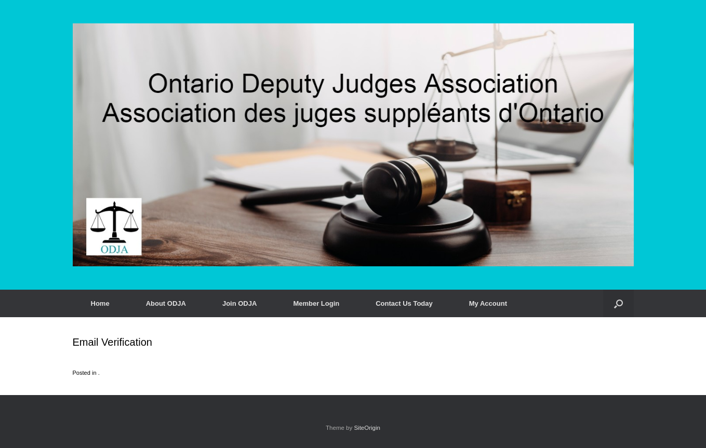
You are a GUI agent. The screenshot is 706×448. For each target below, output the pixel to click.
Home (100, 303)
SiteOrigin (367, 428)
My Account (488, 303)
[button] (618, 303)
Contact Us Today (404, 303)
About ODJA (166, 303)
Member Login (316, 303)
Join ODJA (239, 303)
